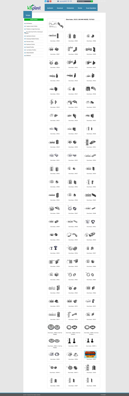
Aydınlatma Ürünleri (30, 36)
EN (102, 1)
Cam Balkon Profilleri (31, 50)
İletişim (28, 15)
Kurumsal (60, 8)
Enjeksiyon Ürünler (30, 44)
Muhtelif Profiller (30, 47)
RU (104, 1)
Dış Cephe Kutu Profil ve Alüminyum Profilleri (34, 32)
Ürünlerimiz (70, 8)
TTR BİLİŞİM (103, 394)
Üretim (80, 8)
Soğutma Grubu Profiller (31, 26)
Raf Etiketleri (29, 23)
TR (99, 1)
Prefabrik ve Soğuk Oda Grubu (33, 29)
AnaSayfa (50, 8)
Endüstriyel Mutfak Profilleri (32, 39)
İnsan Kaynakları (91, 8)
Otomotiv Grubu (30, 41)
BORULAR (28, 55)
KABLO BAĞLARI (30, 52)
